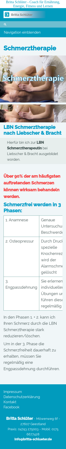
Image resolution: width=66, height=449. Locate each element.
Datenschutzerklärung (22, 397)
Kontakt (10, 402)
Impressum (13, 392)
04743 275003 (28, 429)
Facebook (12, 407)
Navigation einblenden (22, 32)
